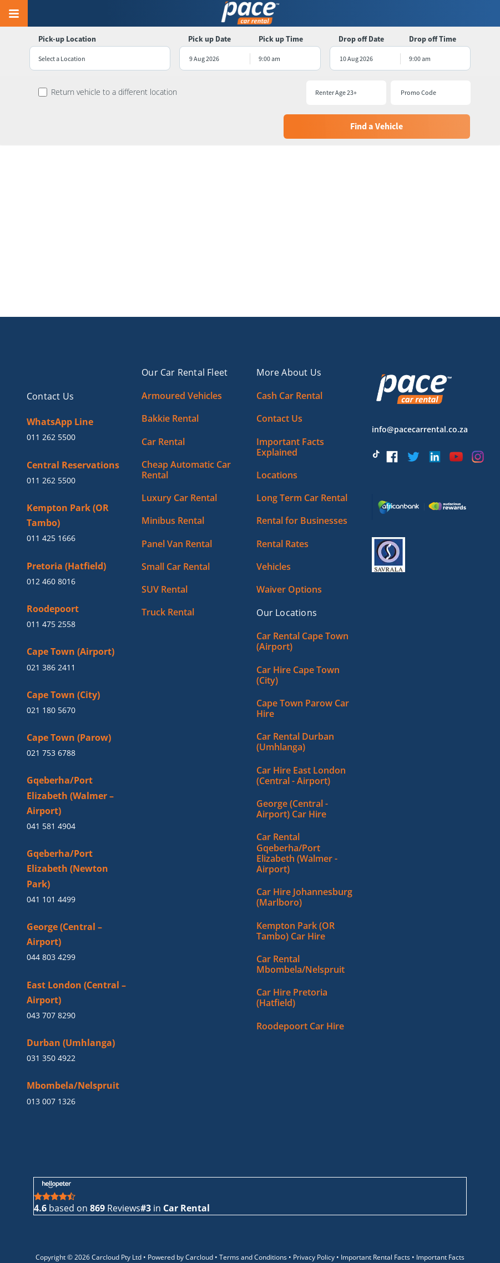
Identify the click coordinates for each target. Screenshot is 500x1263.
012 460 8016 (51, 545)
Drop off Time (435, 39)
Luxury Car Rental (179, 462)
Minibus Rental (173, 485)
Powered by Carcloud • (183, 1221)
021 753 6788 (51, 717)
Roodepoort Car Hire (300, 990)
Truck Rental (168, 576)
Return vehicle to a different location (109, 92)
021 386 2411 (51, 631)
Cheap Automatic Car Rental (186, 434)
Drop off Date (363, 39)
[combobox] (96, 59)
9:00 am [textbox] (269, 58)
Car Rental (163, 406)
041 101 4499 (51, 863)
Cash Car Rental (289, 360)
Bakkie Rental (170, 383)
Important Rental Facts (375, 1221)
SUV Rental (165, 554)
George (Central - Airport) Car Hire (292, 773)
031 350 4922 (51, 1022)
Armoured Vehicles (182, 360)
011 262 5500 (51, 401)
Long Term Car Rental (301, 462)
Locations (276, 439)
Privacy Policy (314, 1221)
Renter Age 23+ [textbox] (242, 92)
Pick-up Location (62, 39)
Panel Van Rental (177, 508)
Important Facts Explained (290, 411)
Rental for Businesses (301, 485)
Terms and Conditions (253, 1221)
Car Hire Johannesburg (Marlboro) (304, 861)
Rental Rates (282, 508)
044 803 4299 (51, 921)
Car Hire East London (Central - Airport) (301, 739)
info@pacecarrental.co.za (420, 393)
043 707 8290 (51, 979)
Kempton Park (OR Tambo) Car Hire (295, 894)
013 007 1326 (51, 1065)
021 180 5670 (51, 674)
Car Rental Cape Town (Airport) (302, 605)
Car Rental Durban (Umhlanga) (295, 706)
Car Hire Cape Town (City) (298, 639)
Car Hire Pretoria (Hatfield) (291, 962)
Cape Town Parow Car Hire (302, 672)
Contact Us (279, 383)
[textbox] (96, 59)
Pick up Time (281, 39)
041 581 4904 (51, 790)
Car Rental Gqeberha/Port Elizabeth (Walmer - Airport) (296, 817)
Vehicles (273, 531)
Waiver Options (289, 554)
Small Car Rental (176, 531)
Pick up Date (207, 39)
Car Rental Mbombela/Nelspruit (300, 928)
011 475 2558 (51, 588)
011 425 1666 (51, 502)
